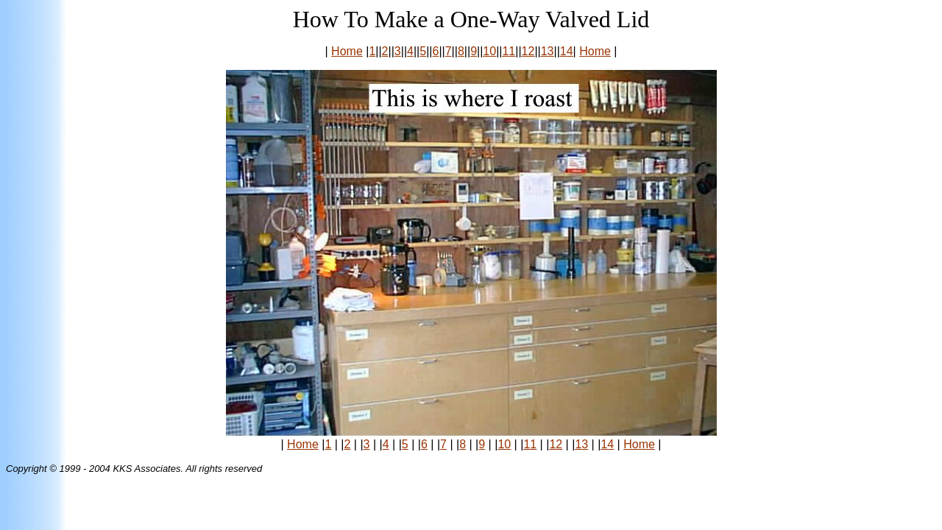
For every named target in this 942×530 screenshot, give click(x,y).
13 (547, 51)
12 (528, 51)
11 (508, 51)
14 (566, 51)
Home (347, 51)
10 (489, 51)
